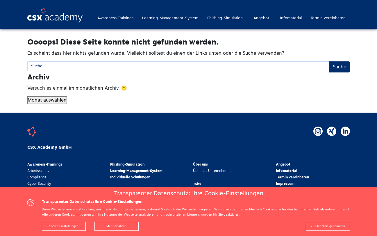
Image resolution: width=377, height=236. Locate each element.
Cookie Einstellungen (63, 226)
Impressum (285, 184)
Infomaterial (291, 18)
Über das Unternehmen (212, 171)
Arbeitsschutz (38, 171)
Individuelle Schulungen (130, 177)
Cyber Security (39, 184)
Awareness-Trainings (115, 18)
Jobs (197, 184)
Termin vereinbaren (328, 18)
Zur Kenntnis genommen (328, 226)
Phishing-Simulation (225, 18)
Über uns (200, 164)
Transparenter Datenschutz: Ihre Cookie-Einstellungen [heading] (188, 193)
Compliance (37, 177)
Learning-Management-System (170, 18)
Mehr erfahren (116, 226)
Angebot (261, 18)
